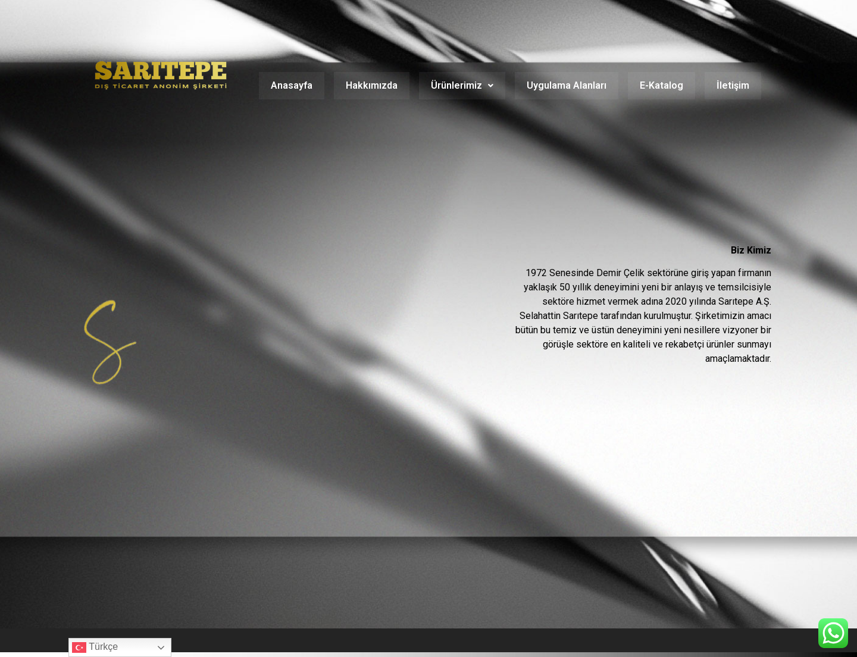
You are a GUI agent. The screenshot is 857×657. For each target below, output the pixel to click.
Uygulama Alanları (566, 85)
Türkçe (95, 647)
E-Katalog (661, 85)
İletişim (733, 85)
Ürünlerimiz (462, 85)
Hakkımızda (372, 85)
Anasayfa (291, 85)
